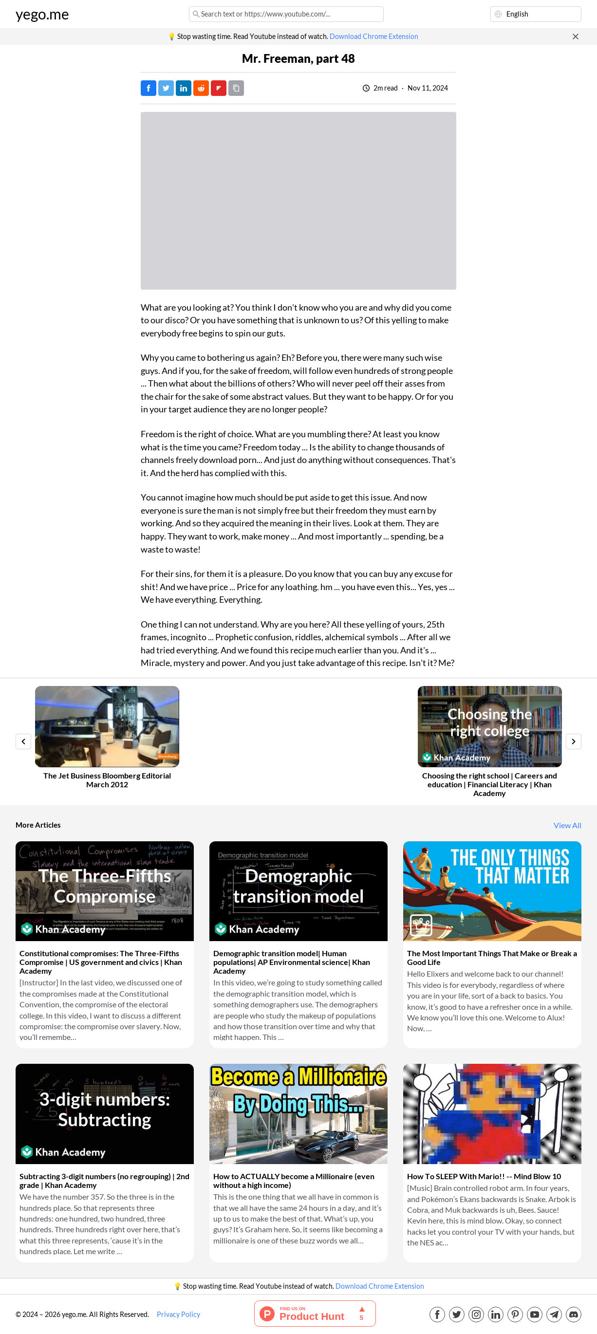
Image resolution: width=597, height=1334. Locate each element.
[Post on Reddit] (201, 88)
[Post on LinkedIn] (183, 88)
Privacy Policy (178, 1314)
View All (567, 825)
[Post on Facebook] (148, 88)
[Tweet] (166, 88)
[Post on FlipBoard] (218, 88)
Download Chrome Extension (374, 36)
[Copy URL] (236, 88)
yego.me (42, 14)
